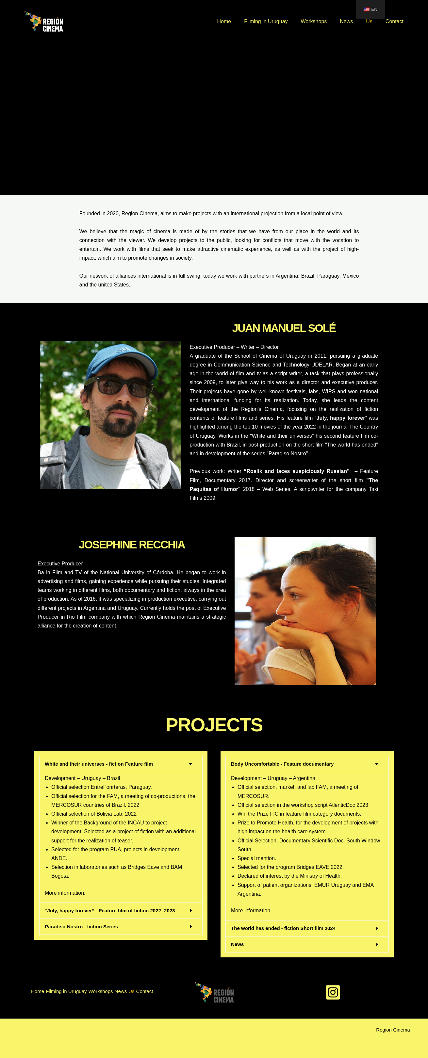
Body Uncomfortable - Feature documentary (285, 764)
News (352, 21)
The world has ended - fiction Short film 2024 (286, 928)
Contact (396, 21)
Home (238, 21)
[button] (121, 764)
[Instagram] (333, 992)
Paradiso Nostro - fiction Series (84, 926)
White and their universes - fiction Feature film (102, 764)
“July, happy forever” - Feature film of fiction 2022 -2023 (114, 910)
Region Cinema (392, 1030)
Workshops (323, 21)
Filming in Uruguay (277, 21)
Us (373, 21)
